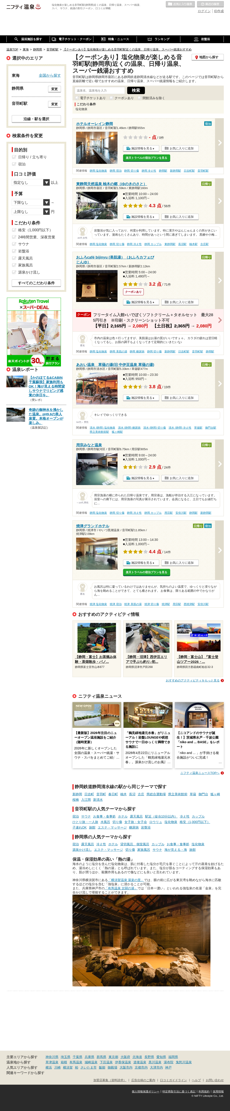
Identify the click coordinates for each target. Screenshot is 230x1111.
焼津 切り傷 (151, 604)
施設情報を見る (141, 148)
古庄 (141, 794)
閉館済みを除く (154, 98)
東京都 (113, 1057)
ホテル (123, 816)
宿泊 (75, 816)
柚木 (123, 794)
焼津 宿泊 (115, 604)
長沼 (132, 794)
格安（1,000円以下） (195, 822)
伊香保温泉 (123, 1062)
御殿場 (112, 1067)
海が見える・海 (175, 849)
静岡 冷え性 (149, 170)
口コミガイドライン (173, 1080)
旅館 (92, 827)
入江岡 (86, 799)
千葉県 (77, 1057)
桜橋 (75, 799)
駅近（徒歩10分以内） (161, 816)
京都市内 (141, 1067)
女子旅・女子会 (135, 822)
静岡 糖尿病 (137, 351)
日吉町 (89, 794)
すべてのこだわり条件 (36, 283)
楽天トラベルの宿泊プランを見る (146, 157)
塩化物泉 (170, 822)
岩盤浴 (146, 827)
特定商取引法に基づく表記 (179, 1091)
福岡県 (173, 1057)
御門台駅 (210, 427)
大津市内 (156, 1067)
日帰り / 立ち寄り (32, 157)
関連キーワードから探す (25, 1073)
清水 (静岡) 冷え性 (180, 427)
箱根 (64, 1062)
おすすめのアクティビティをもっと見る (193, 680)
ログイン (204, 11)
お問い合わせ (215, 1080)
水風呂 (105, 822)
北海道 (137, 1057)
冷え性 (185, 816)
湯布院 (168, 1062)
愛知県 (161, 1057)
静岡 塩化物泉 (98, 170)
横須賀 (68, 1067)
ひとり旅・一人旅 (85, 822)
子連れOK (79, 827)
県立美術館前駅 (99, 431)
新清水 (98, 799)
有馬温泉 (75, 1062)
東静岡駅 (169, 244)
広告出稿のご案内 (143, 1080)
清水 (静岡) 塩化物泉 (102, 427)
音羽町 (101, 794)
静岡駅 (163, 170)
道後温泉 (139, 1062)
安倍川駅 (181, 512)
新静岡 (77, 794)
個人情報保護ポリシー (145, 1091)
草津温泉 (52, 1062)
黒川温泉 (155, 1062)
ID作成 (219, 11)
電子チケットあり (93, 98)
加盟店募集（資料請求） (109, 1080)
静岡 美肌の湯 (118, 351)
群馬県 (101, 1057)
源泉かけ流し (82, 849)
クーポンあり (124, 98)
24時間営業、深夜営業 (36, 237)
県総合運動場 (156, 794)
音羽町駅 (203, 170)
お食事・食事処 (104, 816)
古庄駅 (204, 244)
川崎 (57, 1067)
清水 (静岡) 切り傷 (154, 427)
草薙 (193, 794)
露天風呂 (136, 816)
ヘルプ (196, 1080)
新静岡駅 (175, 170)
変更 (54, 89)
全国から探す (50, 75)
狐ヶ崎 (215, 794)
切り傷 (117, 822)
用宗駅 (168, 512)
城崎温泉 (91, 1062)
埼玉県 (65, 1057)
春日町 (113, 794)
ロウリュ (155, 822)
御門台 (203, 794)
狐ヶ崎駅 (117, 431)
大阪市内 (126, 1067)
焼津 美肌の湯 (132, 604)
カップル (198, 816)
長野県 (149, 1057)
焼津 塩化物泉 (98, 604)
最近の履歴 (210, 4)
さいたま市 (88, 1067)
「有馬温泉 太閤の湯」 (121, 888)
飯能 (102, 1067)
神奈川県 (52, 1057)
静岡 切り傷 (131, 170)
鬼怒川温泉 (184, 1062)
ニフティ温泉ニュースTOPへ (199, 773)
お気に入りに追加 (182, 148)
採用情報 (218, 1091)
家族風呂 (143, 849)
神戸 (168, 1067)
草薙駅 (198, 427)
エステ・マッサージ (112, 827)
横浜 (49, 1067)
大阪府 (125, 1057)
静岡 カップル (153, 244)
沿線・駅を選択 (36, 119)
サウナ (86, 816)
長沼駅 (182, 244)
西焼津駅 (189, 604)
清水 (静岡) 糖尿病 (129, 427)
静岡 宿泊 (115, 170)
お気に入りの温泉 (180, 4)
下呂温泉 (106, 1062)
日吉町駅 (189, 170)
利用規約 (204, 1091)
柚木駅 (193, 244)
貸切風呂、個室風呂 (134, 844)
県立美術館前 (177, 794)
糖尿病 (134, 827)
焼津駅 (166, 604)
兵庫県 (89, 1057)
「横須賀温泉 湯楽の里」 (126, 880)
